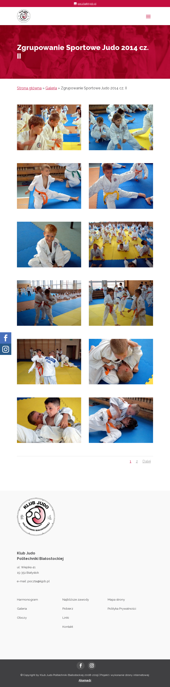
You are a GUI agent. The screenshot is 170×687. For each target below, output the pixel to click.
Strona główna (29, 88)
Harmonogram (27, 599)
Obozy (22, 617)
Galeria (51, 88)
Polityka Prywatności (122, 608)
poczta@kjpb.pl (38, 581)
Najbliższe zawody (75, 599)
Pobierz (67, 608)
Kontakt (67, 626)
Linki (65, 617)
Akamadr (85, 680)
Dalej (146, 461)
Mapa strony (116, 599)
